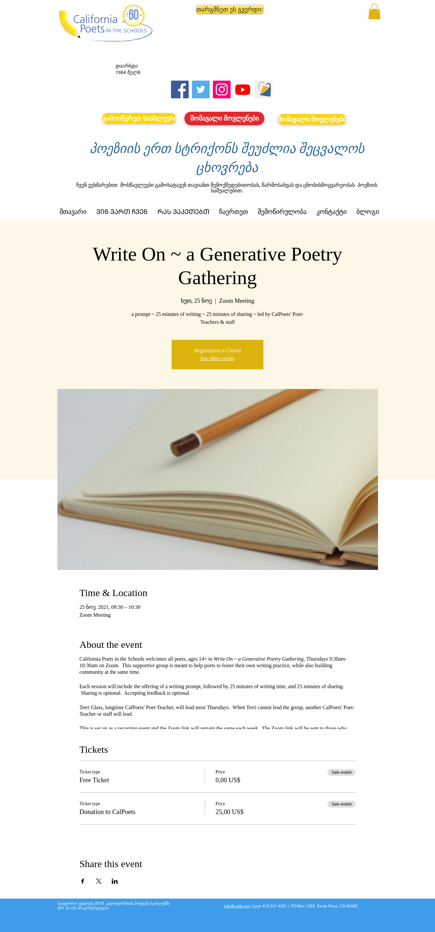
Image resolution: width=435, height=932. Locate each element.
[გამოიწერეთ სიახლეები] (139, 118)
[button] (225, 9)
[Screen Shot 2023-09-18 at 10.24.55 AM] (264, 89)
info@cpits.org (237, 906)
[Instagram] (222, 89)
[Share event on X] (99, 881)
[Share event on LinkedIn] (115, 881)
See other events (217, 358)
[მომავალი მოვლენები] (224, 118)
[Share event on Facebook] (83, 881)
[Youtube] (243, 89)
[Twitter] (201, 89)
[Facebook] (180, 89)
